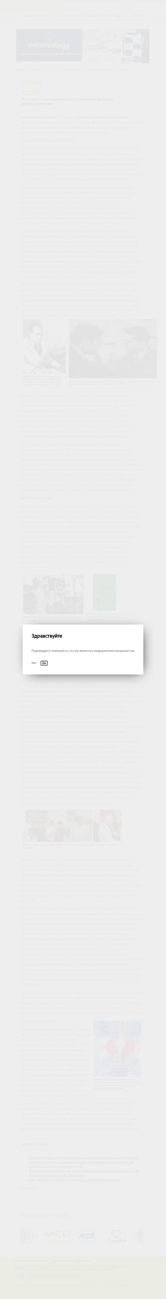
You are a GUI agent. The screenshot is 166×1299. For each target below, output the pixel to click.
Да (44, 663)
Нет (34, 663)
